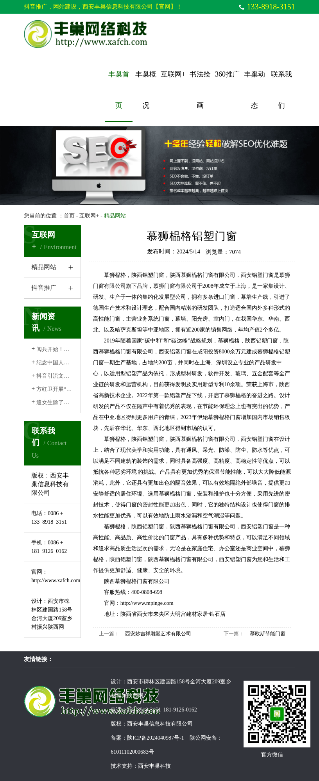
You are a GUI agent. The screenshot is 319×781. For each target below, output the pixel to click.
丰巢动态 (254, 89)
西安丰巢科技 (154, 766)
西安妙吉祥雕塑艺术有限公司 (158, 634)
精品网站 (43, 267)
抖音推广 (43, 287)
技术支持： (124, 766)
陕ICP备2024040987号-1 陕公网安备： (174, 738)
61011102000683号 (132, 752)
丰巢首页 (118, 89)
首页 (69, 216)
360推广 (227, 74)
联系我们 (281, 89)
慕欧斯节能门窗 (267, 634)
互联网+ (173, 74)
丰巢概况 (145, 89)
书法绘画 (200, 89)
